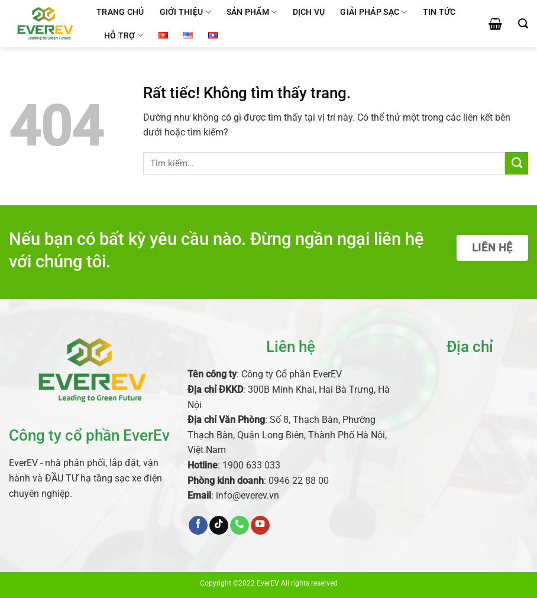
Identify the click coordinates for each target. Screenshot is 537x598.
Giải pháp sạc (373, 12)
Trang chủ (120, 12)
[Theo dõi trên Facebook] (198, 525)
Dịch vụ (309, 12)
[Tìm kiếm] (523, 23)
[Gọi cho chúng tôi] (239, 525)
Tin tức (439, 12)
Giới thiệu (185, 12)
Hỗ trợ (123, 35)
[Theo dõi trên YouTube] (260, 525)
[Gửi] (516, 163)
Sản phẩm (252, 12)
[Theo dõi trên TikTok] (218, 525)
